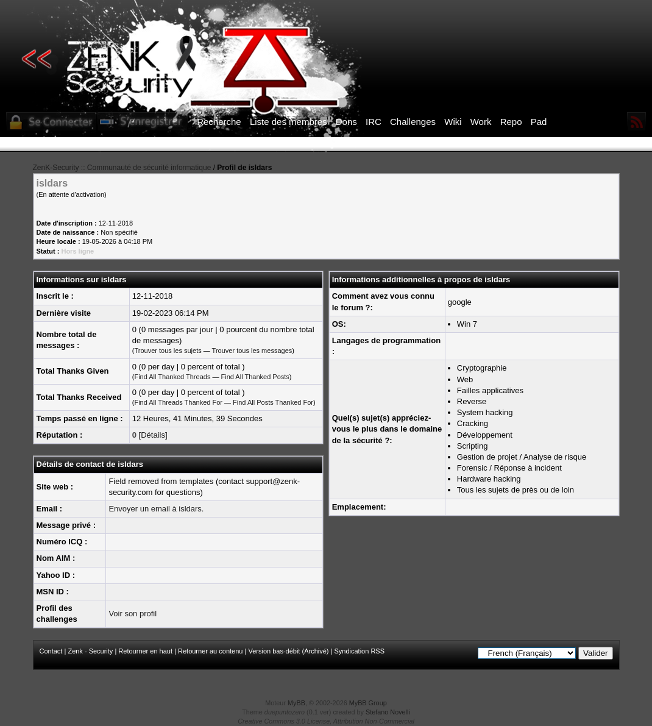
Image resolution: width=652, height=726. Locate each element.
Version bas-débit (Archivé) (288, 651)
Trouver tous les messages (252, 350)
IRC (373, 121)
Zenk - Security (90, 651)
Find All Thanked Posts (255, 376)
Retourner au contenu (210, 651)
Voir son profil (132, 613)
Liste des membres (288, 121)
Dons (346, 121)
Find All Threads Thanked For (178, 402)
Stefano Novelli (388, 712)
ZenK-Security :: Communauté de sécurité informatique (122, 167)
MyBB (296, 702)
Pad (539, 121)
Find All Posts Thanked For (273, 402)
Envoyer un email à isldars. (156, 508)
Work (481, 121)
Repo (511, 121)
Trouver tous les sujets (167, 350)
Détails (153, 435)
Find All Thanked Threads (172, 376)
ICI (536, 144)
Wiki (452, 121)
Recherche (219, 121)
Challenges (413, 121)
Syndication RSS (359, 651)
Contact (51, 651)
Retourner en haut (145, 651)
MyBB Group (368, 702)
